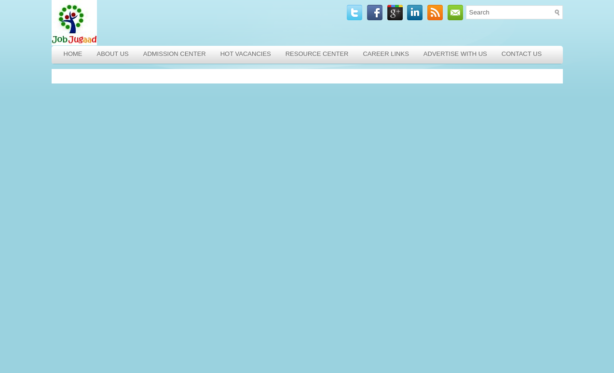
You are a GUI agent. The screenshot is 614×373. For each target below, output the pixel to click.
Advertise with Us (455, 53)
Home (73, 53)
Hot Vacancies (245, 53)
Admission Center (174, 53)
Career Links (386, 53)
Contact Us (522, 53)
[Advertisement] (121, 221)
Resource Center (317, 53)
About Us (113, 53)
